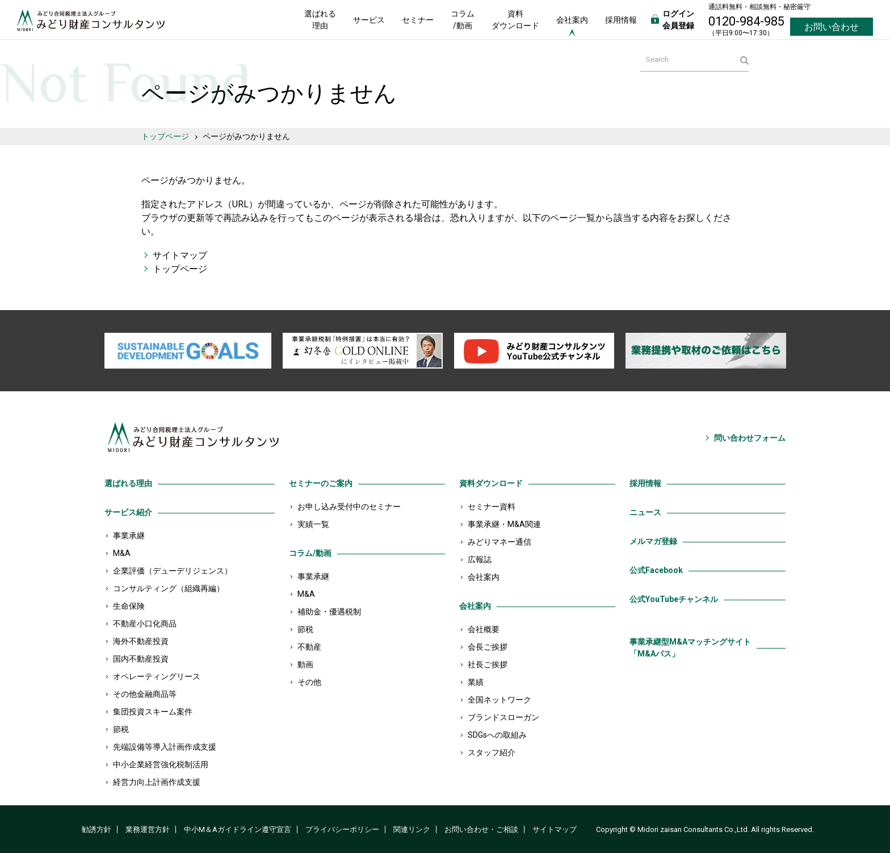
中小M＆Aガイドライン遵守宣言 (237, 829)
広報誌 (480, 559)
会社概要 (483, 629)
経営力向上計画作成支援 (156, 782)
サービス (369, 19)
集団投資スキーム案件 (152, 711)
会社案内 (572, 19)
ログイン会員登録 (678, 19)
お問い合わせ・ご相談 (481, 829)
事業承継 (129, 535)
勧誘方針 (96, 829)
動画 (305, 664)
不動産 (309, 646)
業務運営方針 (147, 829)
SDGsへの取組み (497, 734)
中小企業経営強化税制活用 (160, 764)
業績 (476, 682)
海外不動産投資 (141, 641)
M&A (122, 553)
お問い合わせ (831, 27)
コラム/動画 (463, 19)
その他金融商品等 (145, 694)
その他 (309, 682)
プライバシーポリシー (342, 829)
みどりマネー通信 (499, 541)
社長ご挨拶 (487, 664)
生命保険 (129, 606)
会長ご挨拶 (487, 646)
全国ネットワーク (499, 699)
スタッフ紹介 (491, 752)
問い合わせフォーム (750, 437)
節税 (121, 729)
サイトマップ (180, 255)
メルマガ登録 (653, 541)
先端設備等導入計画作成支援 (164, 746)
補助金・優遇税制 (329, 611)
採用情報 (621, 19)
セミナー (418, 19)
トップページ (165, 136)
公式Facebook (656, 570)
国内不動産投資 (141, 658)
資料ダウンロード (515, 19)
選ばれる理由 (320, 19)
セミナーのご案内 (320, 483)
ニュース (645, 512)
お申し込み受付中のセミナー (349, 506)
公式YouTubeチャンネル (673, 599)
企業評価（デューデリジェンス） (172, 570)
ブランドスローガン (503, 717)
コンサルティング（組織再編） (168, 588)
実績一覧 (313, 524)
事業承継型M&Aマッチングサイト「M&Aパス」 (690, 647)
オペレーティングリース (156, 676)
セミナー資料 (491, 506)
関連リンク (411, 829)
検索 (744, 60)
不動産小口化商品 (145, 623)
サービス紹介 (128, 512)
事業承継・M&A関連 (504, 524)
